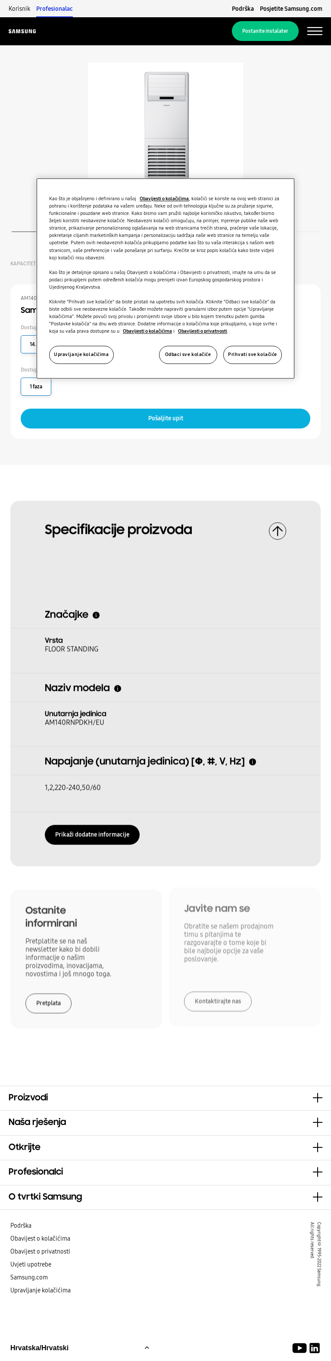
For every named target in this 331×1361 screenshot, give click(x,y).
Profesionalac (54, 9)
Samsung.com (29, 1277)
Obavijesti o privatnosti (202, 331)
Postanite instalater (265, 31)
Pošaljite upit (165, 418)
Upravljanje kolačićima (40, 1290)
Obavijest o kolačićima (40, 1238)
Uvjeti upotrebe (30, 1264)
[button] (165, 1098)
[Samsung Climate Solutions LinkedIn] (315, 1348)
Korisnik (19, 9)
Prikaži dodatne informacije (92, 832)
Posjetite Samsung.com (291, 9)
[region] (165, 278)
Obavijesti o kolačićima (164, 198)
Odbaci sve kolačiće (188, 355)
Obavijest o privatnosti (40, 1251)
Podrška (243, 9)
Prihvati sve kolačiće (252, 355)
